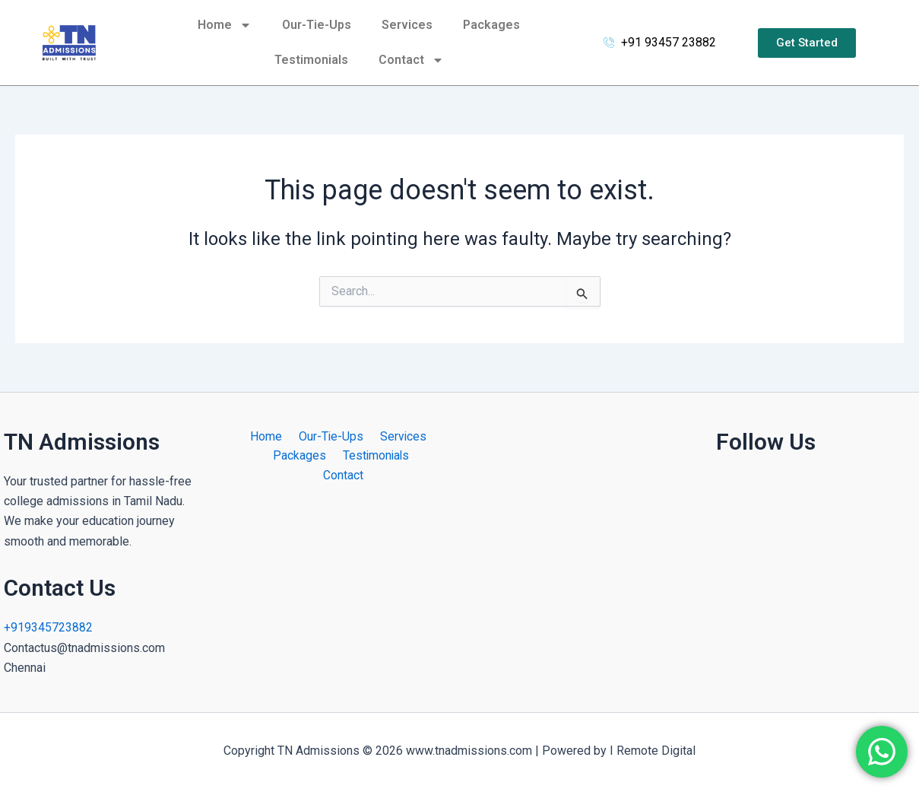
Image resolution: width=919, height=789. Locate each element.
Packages (491, 24)
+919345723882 (48, 627)
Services (407, 24)
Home (225, 25)
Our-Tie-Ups (316, 24)
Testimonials (311, 59)
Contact (411, 60)
